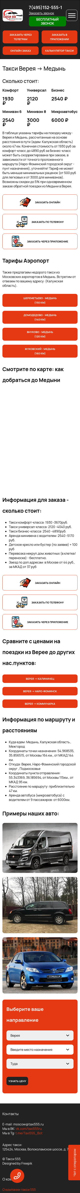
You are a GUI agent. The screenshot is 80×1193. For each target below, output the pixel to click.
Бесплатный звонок (47, 21)
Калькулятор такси (59, 50)
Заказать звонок (41, 13)
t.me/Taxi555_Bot (29, 1133)
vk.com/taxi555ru (29, 1128)
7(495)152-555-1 (45, 7)
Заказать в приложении (59, 37)
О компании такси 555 (19, 1189)
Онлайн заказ (20, 50)
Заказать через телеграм (20, 37)
